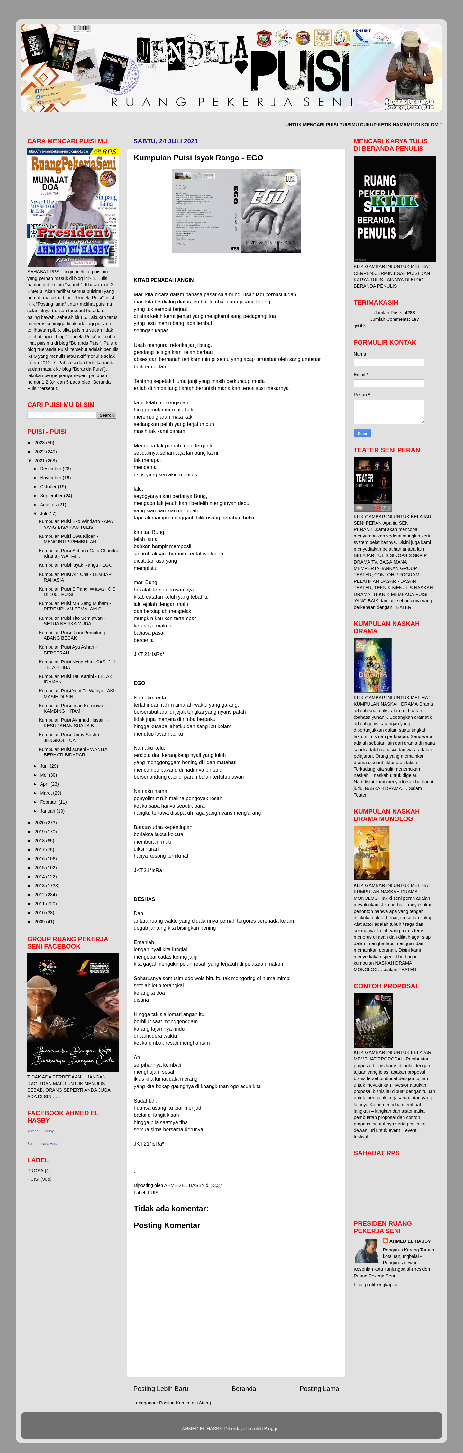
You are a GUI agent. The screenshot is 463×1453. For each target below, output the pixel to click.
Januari (48, 811)
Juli (44, 513)
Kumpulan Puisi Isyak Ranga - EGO (76, 565)
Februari (49, 802)
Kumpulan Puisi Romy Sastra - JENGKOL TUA (70, 737)
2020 (40, 822)
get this (360, 326)
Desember (51, 468)
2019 (40, 831)
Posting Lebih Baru (160, 1388)
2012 (40, 894)
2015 (40, 867)
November (51, 477)
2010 (40, 912)
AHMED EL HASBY (410, 1241)
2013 (40, 885)
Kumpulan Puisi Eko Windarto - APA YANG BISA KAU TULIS (76, 524)
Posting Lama (319, 1388)
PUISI (154, 1192)
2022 (40, 451)
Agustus (49, 504)
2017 (40, 849)
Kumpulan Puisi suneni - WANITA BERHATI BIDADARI (73, 752)
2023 (40, 442)
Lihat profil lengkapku (375, 1284)
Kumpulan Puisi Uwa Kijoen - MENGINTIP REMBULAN (69, 539)
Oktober (49, 486)
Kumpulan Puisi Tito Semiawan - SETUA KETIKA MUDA (72, 621)
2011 (40, 903)
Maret (46, 793)
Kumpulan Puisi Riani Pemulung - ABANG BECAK (73, 635)
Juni (45, 766)
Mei (44, 775)
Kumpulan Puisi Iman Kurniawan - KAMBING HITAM (74, 708)
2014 (40, 876)
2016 (40, 858)
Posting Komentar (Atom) (185, 1402)
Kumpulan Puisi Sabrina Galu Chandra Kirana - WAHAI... (78, 553)
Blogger (272, 1428)
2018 (40, 840)
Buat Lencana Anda (42, 1144)
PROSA (35, 1170)
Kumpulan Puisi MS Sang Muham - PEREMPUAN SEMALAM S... (75, 606)
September (52, 495)
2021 (40, 460)
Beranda (244, 1388)
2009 (40, 921)
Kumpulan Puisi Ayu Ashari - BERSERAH (68, 650)
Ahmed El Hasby (40, 1131)
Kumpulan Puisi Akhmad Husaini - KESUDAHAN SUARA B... (74, 722)
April (45, 784)
